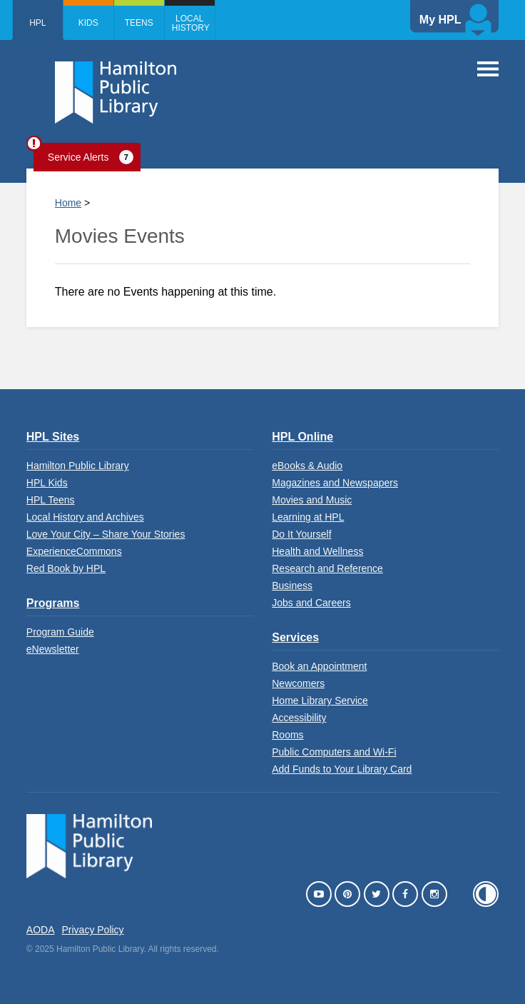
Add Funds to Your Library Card (342, 769)
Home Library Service (320, 700)
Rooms (287, 735)
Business (292, 585)
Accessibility (299, 717)
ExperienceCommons (74, 551)
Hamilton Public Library (77, 465)
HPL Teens (50, 500)
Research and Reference (327, 568)
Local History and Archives (85, 517)
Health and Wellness (317, 551)
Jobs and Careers (311, 602)
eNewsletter (52, 649)
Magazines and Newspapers (335, 482)
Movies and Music (312, 500)
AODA (40, 929)
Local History (191, 23)
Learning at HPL (308, 517)
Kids (88, 23)
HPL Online (302, 437)
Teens (139, 23)
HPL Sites (52, 437)
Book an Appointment (319, 666)
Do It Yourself (301, 534)
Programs (53, 603)
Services (295, 637)
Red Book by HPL (66, 568)
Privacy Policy (92, 929)
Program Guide (60, 632)
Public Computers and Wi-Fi (334, 752)
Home (68, 203)
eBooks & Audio (307, 465)
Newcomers (298, 683)
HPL (37, 23)
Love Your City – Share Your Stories (105, 534)
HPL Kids (47, 482)
